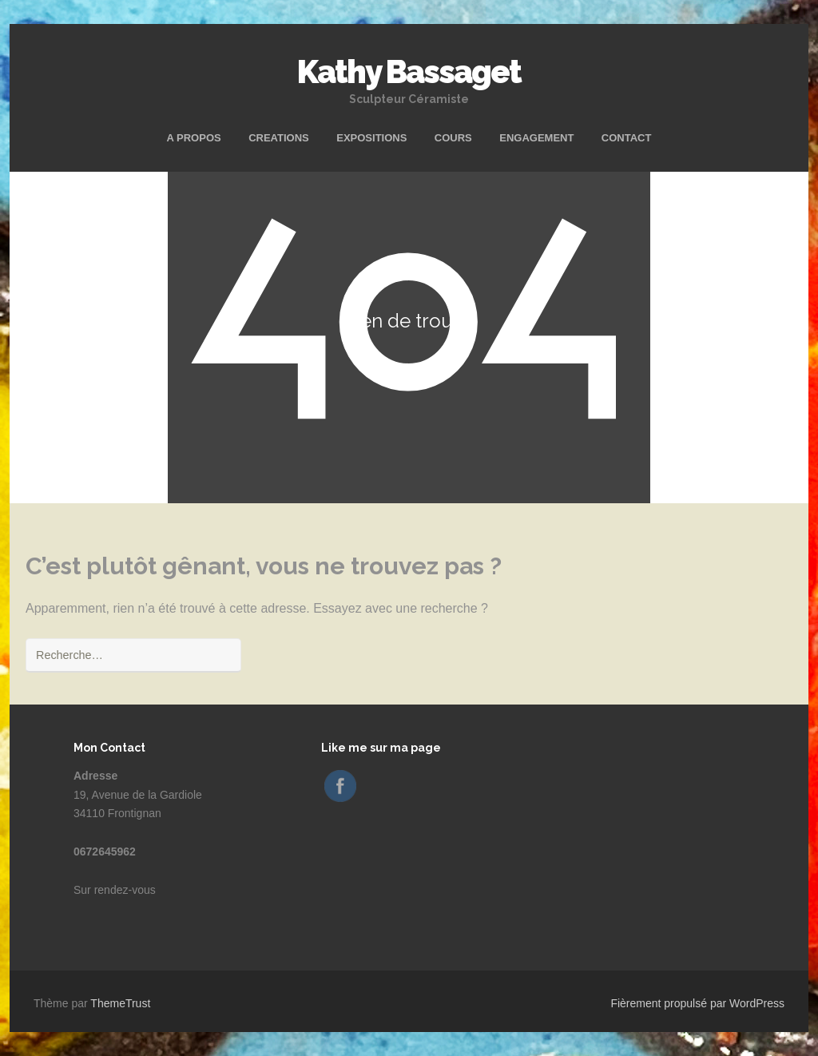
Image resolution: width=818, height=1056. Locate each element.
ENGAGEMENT (536, 138)
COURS (453, 138)
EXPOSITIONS (371, 138)
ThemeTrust (120, 1003)
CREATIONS (278, 138)
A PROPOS (194, 138)
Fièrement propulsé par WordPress (697, 1003)
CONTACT (627, 138)
